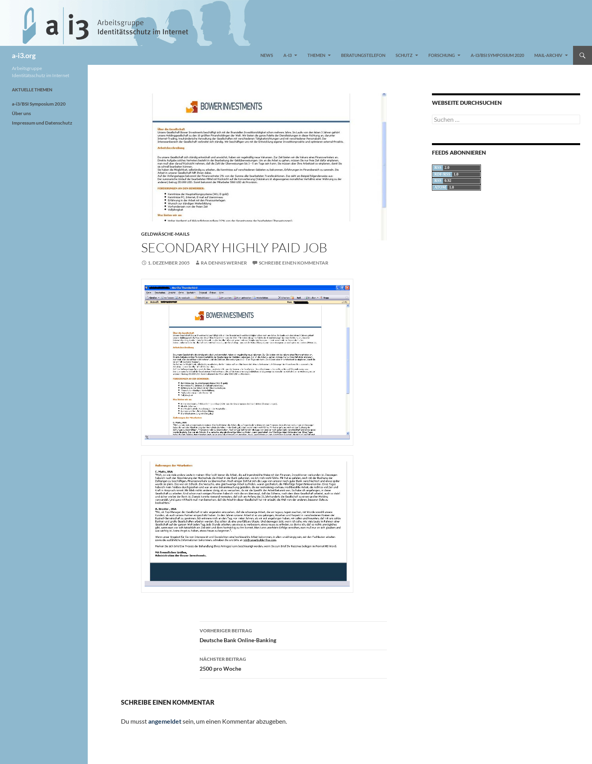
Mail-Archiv (548, 55)
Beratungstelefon (363, 55)
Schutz (404, 55)
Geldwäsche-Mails (165, 234)
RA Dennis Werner (224, 263)
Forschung (441, 55)
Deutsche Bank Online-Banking (293, 634)
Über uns (21, 113)
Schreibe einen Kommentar (293, 263)
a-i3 (287, 55)
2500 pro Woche (293, 663)
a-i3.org (24, 55)
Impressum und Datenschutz (42, 123)
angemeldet (164, 721)
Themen (316, 55)
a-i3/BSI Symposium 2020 (497, 55)
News (266, 55)
